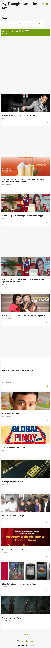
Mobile (38, 23)
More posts (25, 634)
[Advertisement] (25, 51)
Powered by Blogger (25, 641)
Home (3, 23)
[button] (47, 122)
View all (5, 33)
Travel (20, 23)
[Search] (43, 4)
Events (29, 23)
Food (11, 23)
